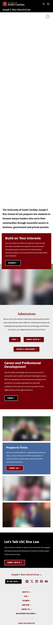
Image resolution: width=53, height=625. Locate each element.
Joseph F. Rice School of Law (17, 9)
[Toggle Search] (44, 4)
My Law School (12, 608)
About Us (25, 619)
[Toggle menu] (48, 4)
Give (25, 623)
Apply (14, 366)
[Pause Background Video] (47, 16)
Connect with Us (32, 366)
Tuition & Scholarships (25, 376)
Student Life (14, 495)
